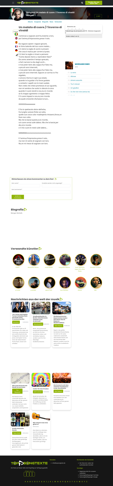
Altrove (73, 76)
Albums (30, 22)
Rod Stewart (58, 391)
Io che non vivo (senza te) (80, 92)
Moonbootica (38, 324)
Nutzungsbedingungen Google (89, 477)
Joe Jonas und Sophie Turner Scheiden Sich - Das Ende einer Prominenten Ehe (20, 317)
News (51, 22)
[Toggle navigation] (13, 2)
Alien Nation (58, 326)
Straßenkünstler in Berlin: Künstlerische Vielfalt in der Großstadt (40, 318)
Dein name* (15, 183)
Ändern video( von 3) (72, 36)
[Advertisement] (56, 160)
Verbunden (58, 22)
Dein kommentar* (17, 189)
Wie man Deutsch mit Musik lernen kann (19, 386)
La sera (73, 72)
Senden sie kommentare (17, 197)
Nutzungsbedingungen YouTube (89, 475)
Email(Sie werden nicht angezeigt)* (52, 183)
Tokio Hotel (16, 433)
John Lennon (38, 392)
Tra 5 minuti (75, 84)
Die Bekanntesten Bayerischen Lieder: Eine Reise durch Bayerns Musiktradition (61, 319)
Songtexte (37, 22)
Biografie (45, 22)
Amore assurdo (76, 80)
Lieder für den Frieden (41, 389)
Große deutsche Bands (18, 429)
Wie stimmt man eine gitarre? (40, 423)
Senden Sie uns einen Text (93, 2)
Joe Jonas (16, 322)
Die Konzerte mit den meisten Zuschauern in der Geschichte (61, 386)
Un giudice (75, 88)
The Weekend (17, 391)
